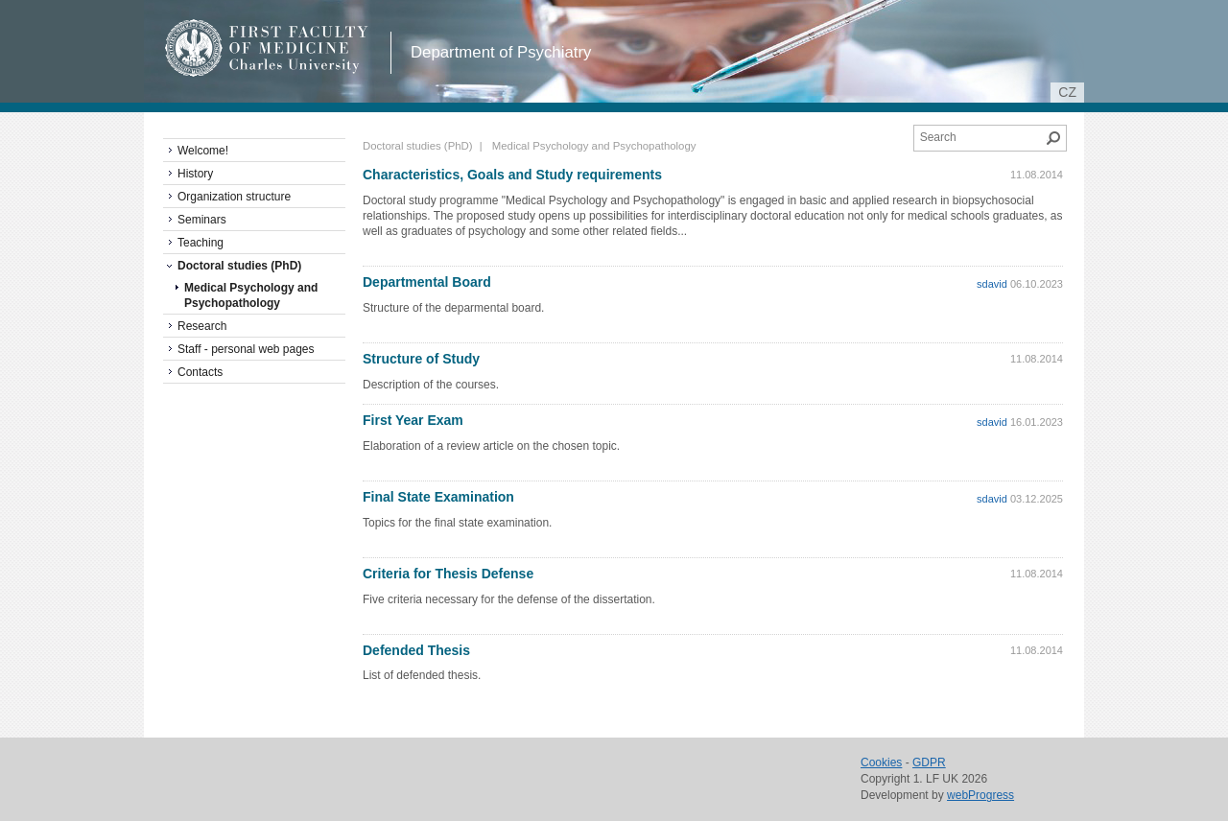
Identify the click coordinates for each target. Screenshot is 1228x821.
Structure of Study (421, 358)
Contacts (200, 372)
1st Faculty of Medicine (267, 48)
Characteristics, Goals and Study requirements (512, 174)
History (195, 173)
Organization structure (234, 196)
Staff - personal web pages (246, 349)
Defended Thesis (416, 650)
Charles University (301, 67)
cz (1067, 92)
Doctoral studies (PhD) (418, 146)
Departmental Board (427, 282)
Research (201, 326)
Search (1053, 138)
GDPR (929, 762)
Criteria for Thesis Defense (448, 573)
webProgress (980, 795)
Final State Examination (438, 496)
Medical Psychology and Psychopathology (251, 295)
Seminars (201, 219)
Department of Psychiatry (501, 52)
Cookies (881, 762)
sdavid (992, 284)
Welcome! (202, 150)
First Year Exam (413, 420)
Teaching (200, 242)
